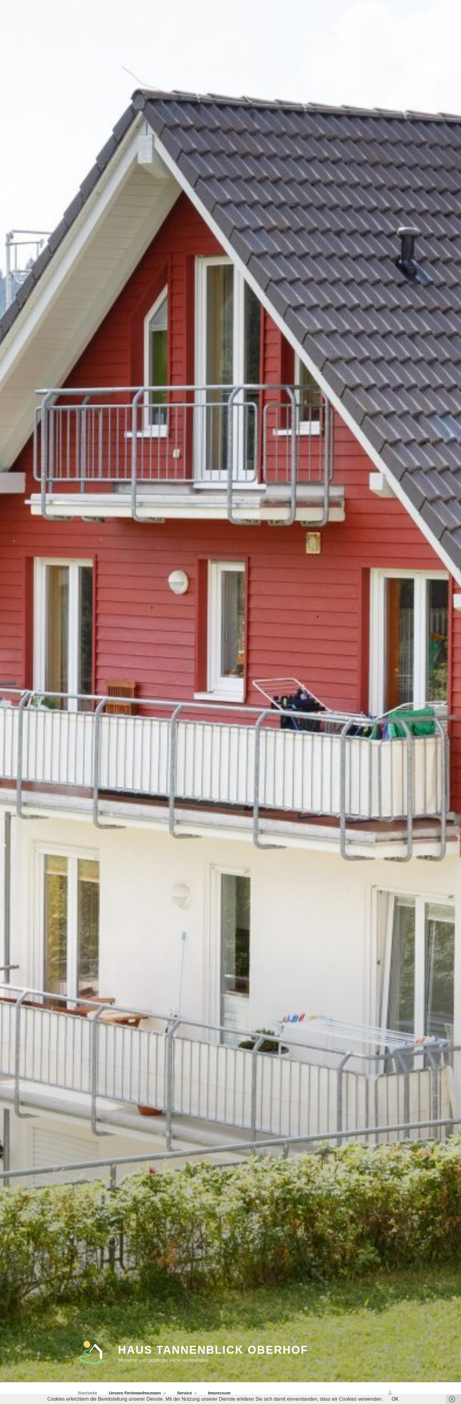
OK (395, 1399)
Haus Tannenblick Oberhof (213, 1351)
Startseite (87, 1393)
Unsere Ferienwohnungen (138, 1393)
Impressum (219, 1393)
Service (187, 1393)
